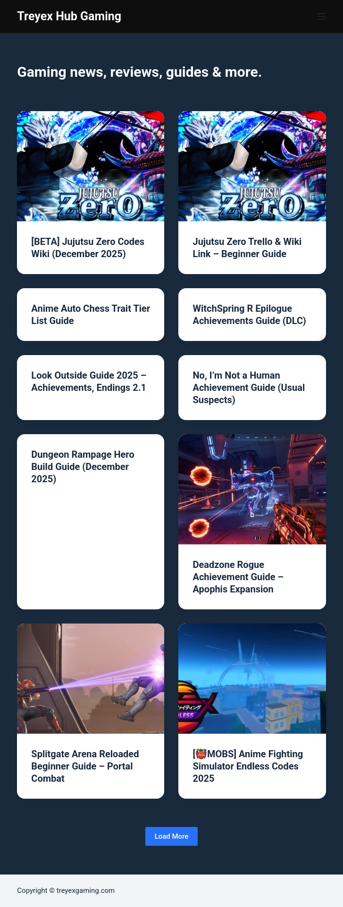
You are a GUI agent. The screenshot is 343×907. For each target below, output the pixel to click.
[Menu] (322, 16)
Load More (172, 836)
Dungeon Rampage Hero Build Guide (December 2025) (82, 467)
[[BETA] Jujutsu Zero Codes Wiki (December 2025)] (90, 166)
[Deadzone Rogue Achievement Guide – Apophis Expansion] (252, 489)
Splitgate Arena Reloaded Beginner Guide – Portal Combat (85, 766)
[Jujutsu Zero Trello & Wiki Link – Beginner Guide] (252, 166)
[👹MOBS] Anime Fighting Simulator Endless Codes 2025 (247, 766)
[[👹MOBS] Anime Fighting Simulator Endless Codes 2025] (252, 679)
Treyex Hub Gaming (69, 16)
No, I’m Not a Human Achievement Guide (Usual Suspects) (248, 387)
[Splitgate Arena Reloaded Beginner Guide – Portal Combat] (90, 679)
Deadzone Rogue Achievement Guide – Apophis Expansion (238, 577)
